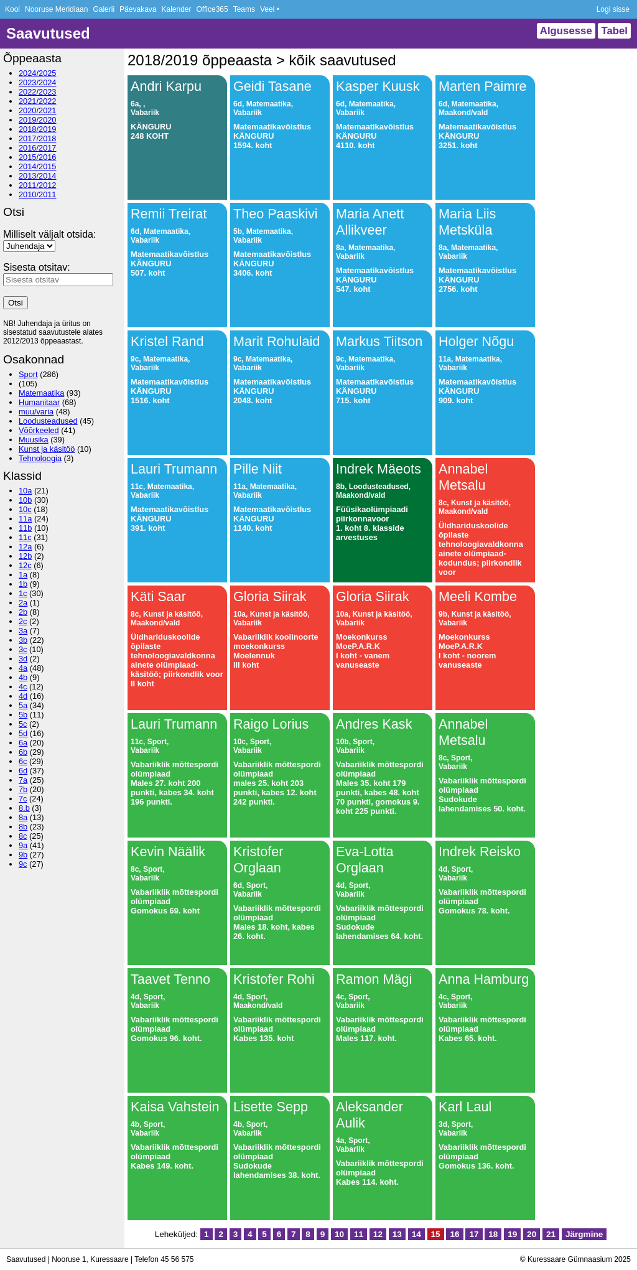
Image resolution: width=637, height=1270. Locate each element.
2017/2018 (38, 138)
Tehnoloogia (40, 458)
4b (23, 677)
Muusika (34, 439)
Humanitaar (39, 402)
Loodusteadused (48, 421)
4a (23, 668)
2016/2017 (38, 147)
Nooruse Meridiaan (56, 9)
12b (25, 556)
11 (358, 1234)
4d (23, 696)
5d (23, 733)
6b (23, 752)
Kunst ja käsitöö (47, 449)
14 (416, 1234)
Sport (28, 374)
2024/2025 (38, 73)
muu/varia (36, 411)
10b (25, 500)
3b (23, 640)
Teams (244, 9)
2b (23, 612)
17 (473, 1234)
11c (25, 537)
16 (454, 1234)
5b (23, 714)
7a (23, 780)
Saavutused (48, 33)
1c (23, 593)
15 (435, 1234)
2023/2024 (38, 82)
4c (23, 686)
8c (23, 836)
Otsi (15, 302)
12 (378, 1234)
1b (23, 584)
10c (25, 509)
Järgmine (584, 1234)
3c (23, 649)
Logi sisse (613, 9)
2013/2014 (38, 175)
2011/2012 (38, 185)
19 (512, 1234)
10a (25, 490)
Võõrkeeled (39, 430)
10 (339, 1234)
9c (23, 864)
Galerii (103, 9)
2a (23, 602)
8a (23, 817)
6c (23, 761)
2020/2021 (38, 110)
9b (23, 854)
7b (23, 789)
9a (23, 845)
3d (23, 658)
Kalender (176, 9)
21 (551, 1234)
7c (23, 798)
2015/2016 (38, 157)
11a (25, 518)
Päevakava (137, 9)
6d (23, 770)
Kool (12, 9)
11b (25, 528)
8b (23, 826)
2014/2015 (38, 166)
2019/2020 (38, 119)
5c (23, 724)
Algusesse (566, 31)
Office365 (212, 9)
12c (25, 565)
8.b (24, 808)
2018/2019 (38, 129)
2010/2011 (38, 194)
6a (23, 742)
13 (397, 1234)
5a (23, 705)
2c (23, 621)
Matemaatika (41, 393)
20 (531, 1234)
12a (25, 546)
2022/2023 (38, 91)
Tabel (614, 31)
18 (493, 1234)
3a (23, 630)
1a (23, 574)
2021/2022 (38, 101)
